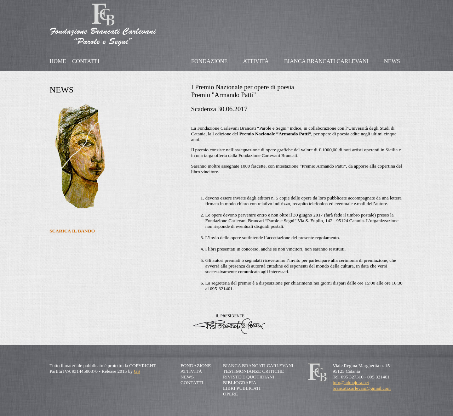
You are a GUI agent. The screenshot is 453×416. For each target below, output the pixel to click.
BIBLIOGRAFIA (239, 382)
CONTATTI (85, 61)
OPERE (230, 394)
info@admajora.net (351, 382)
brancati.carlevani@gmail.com (362, 388)
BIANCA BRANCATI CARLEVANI (326, 61)
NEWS (392, 61)
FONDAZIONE (209, 61)
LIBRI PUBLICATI (241, 388)
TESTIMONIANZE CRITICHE (253, 371)
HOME (58, 61)
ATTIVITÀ (256, 61)
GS (137, 371)
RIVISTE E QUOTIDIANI (248, 377)
